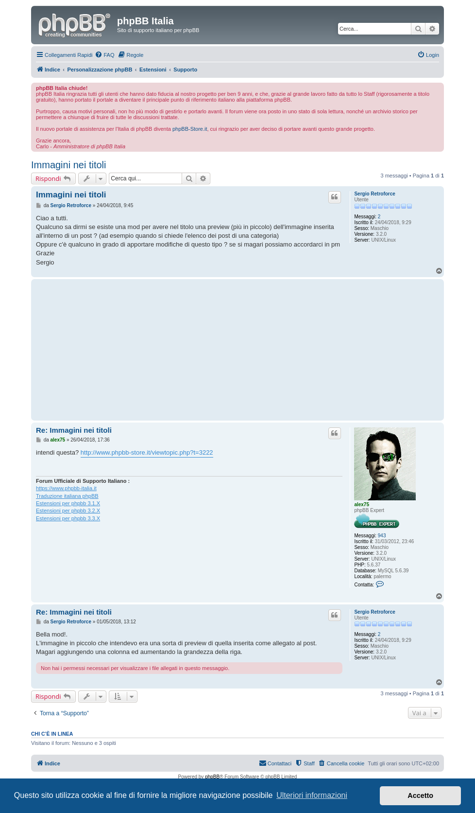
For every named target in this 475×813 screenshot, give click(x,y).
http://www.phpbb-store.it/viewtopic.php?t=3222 (147, 452)
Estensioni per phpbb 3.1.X (68, 503)
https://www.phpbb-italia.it (66, 488)
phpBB (212, 776)
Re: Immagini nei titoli (74, 430)
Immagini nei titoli (68, 164)
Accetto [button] (420, 795)
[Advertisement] (189, 350)
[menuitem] (104, 55)
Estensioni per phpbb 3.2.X (68, 510)
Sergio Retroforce (374, 193)
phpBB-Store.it (189, 129)
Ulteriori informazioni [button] (311, 795)
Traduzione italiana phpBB (67, 496)
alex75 (361, 504)
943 (382, 535)
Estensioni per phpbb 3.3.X (68, 518)
